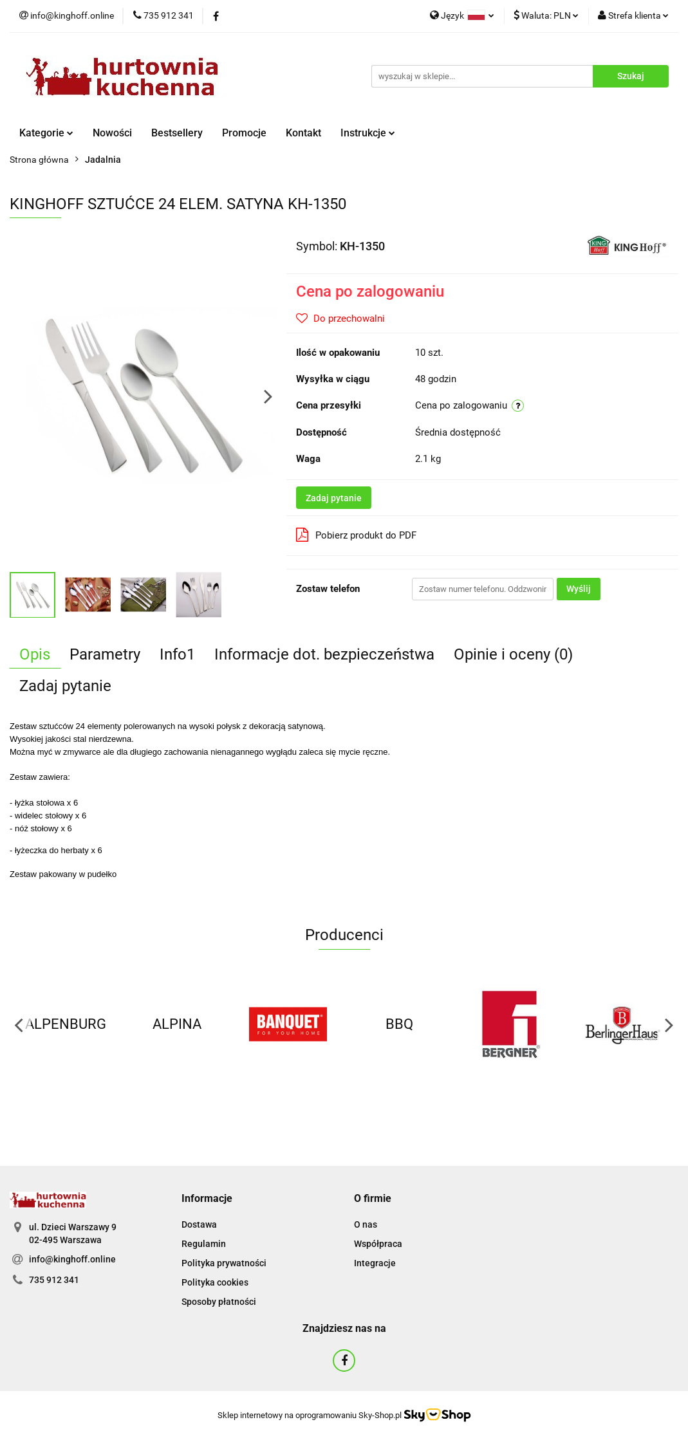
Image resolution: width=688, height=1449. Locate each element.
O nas (365, 1224)
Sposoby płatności (218, 1302)
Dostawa (199, 1224)
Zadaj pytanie (334, 498)
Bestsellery (177, 133)
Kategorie (46, 133)
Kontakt (303, 133)
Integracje (375, 1263)
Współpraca (378, 1244)
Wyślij (578, 589)
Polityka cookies (214, 1282)
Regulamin (203, 1244)
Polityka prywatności (223, 1263)
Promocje (244, 133)
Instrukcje (367, 133)
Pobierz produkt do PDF (356, 535)
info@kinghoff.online (72, 1259)
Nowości (112, 133)
